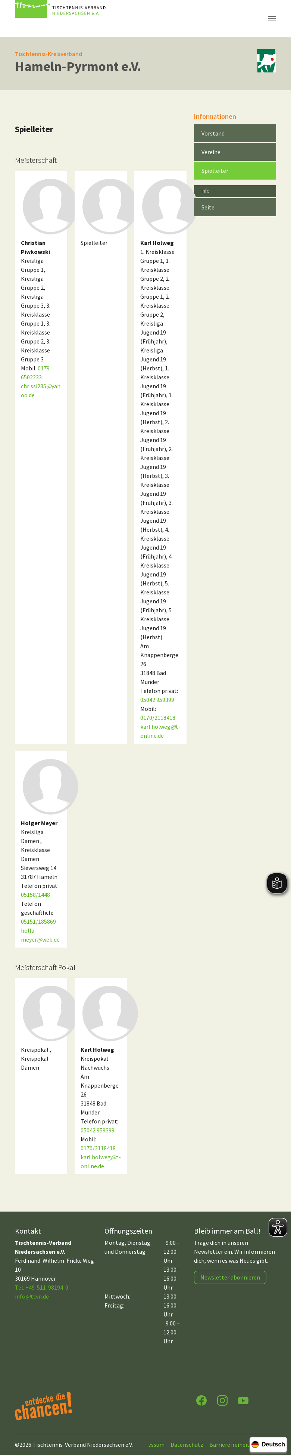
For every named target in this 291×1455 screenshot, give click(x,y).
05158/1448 (35, 894)
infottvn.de (32, 1296)
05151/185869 (38, 921)
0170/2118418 (157, 717)
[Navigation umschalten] (272, 18)
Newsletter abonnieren (230, 1277)
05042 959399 (157, 699)
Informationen (215, 116)
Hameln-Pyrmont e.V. (78, 66)
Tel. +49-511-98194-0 (41, 1287)
